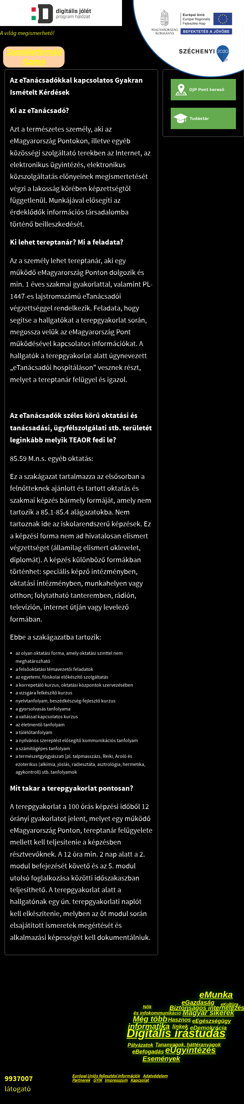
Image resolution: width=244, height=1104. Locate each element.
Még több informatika (149, 1022)
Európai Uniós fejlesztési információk (106, 1076)
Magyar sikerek (208, 1013)
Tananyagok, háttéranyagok (188, 1044)
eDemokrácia (208, 1027)
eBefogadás (148, 1052)
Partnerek (81, 1080)
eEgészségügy (211, 1021)
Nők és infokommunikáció (157, 1009)
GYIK (97, 1080)
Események (161, 1059)
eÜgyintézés (190, 1050)
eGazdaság (198, 1002)
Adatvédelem (155, 1076)
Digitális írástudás (176, 1033)
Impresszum (116, 1080)
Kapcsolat (139, 1080)
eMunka (216, 995)
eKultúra (229, 1004)
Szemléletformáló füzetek (33, 57)
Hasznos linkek (181, 1023)
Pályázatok (140, 1045)
